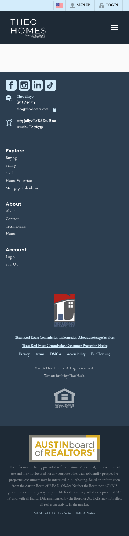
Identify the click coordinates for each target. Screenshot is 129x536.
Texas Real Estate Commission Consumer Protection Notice (64, 346)
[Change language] (59, 5)
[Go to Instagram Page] (24, 85)
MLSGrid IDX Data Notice (53, 513)
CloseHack (76, 376)
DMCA (55, 355)
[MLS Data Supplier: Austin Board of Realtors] (64, 448)
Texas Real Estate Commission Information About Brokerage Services (65, 338)
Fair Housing (100, 355)
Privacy (24, 355)
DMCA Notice (85, 513)
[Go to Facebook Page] (11, 85)
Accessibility (76, 355)
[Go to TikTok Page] (50, 85)
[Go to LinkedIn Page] (37, 85)
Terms (39, 355)
